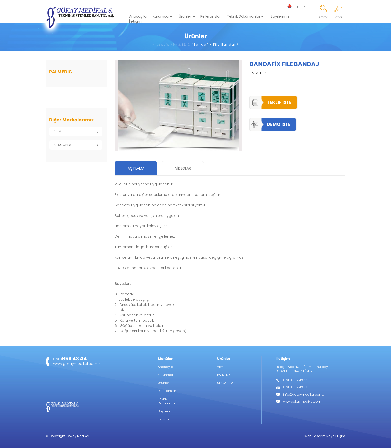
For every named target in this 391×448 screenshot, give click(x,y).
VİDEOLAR (183, 168)
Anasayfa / (162, 44)
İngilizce (299, 6)
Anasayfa (138, 16)
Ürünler (185, 16)
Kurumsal (161, 16)
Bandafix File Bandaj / (216, 44)
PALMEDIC (224, 375)
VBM (57, 131)
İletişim (135, 21)
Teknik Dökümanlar (243, 16)
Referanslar (210, 16)
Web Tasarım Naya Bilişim (324, 436)
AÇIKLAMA (136, 168)
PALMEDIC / (183, 44)
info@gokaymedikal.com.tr (304, 394)
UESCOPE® (63, 144)
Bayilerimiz (280, 16)
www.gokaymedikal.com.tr (76, 363)
